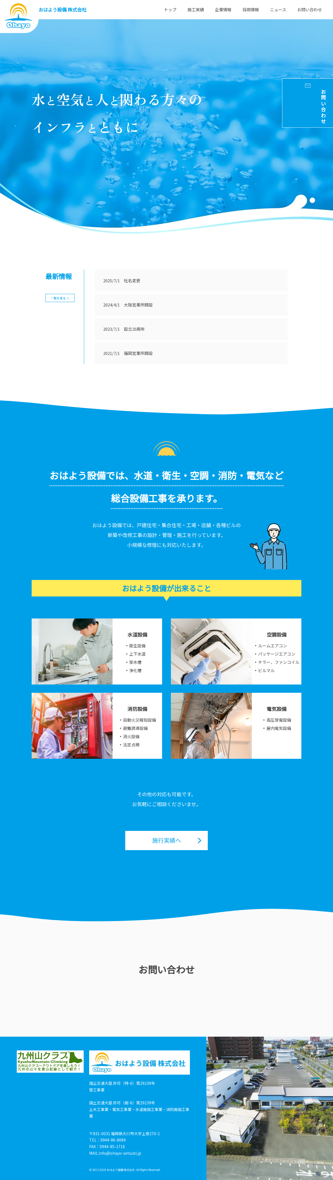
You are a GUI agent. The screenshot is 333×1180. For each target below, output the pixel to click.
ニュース (278, 9)
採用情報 (250, 9)
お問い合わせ (309, 9)
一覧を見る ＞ (60, 298)
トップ (170, 9)
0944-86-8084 (113, 1140)
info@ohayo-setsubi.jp (120, 1153)
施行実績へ (166, 840)
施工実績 (195, 9)
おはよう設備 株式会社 (62, 9)
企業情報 (223, 9)
